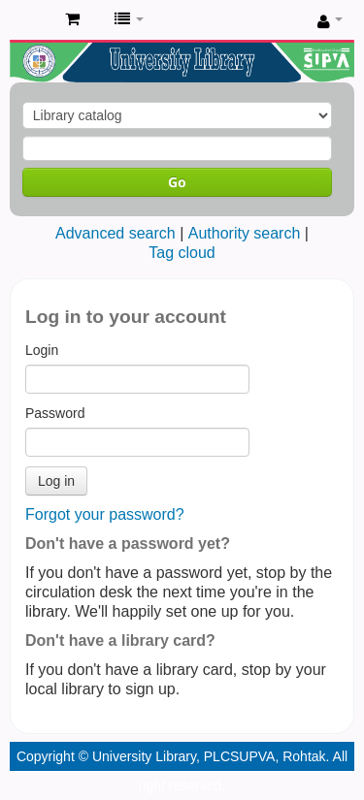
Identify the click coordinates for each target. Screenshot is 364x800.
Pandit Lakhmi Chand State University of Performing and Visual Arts (30, 20)
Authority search (244, 233)
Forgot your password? (104, 514)
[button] (72, 19)
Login (41, 350)
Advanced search (115, 233)
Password (54, 413)
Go (177, 182)
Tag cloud (182, 252)
